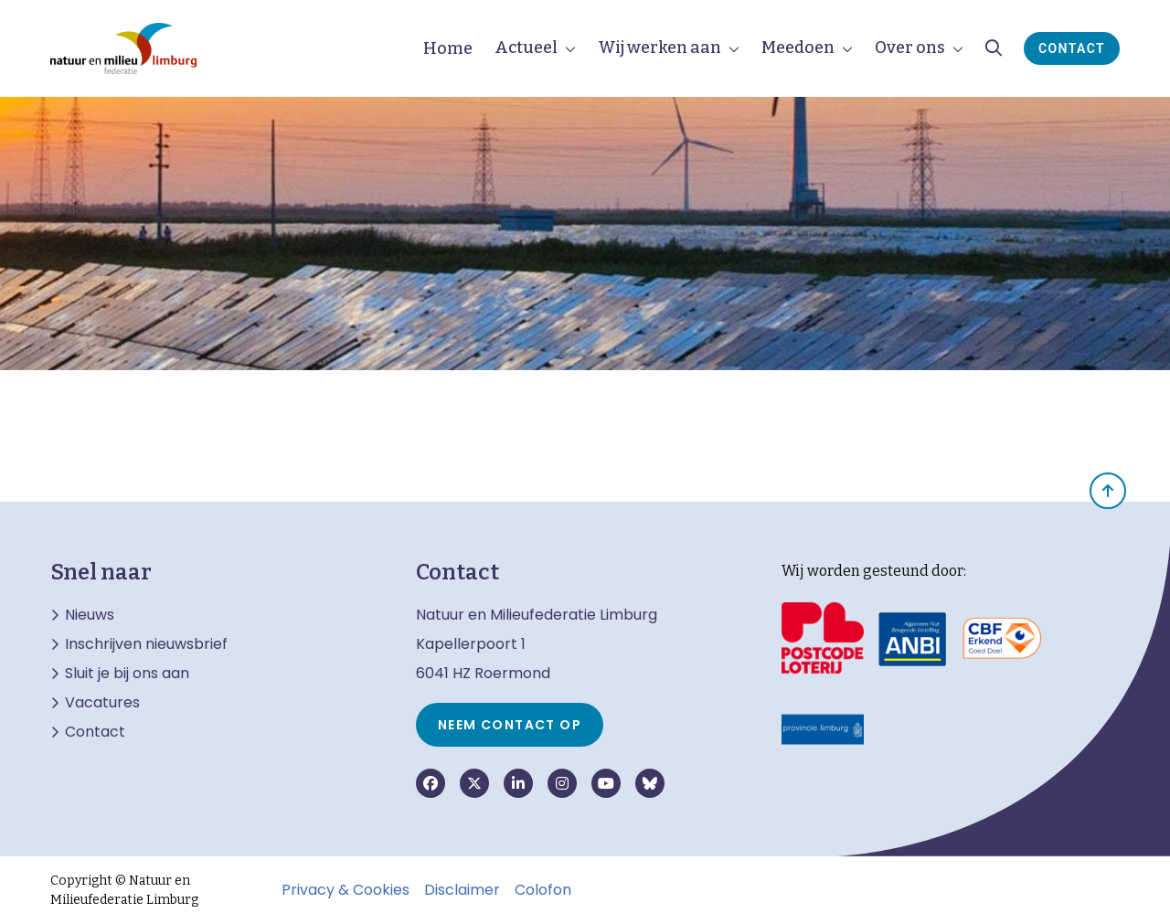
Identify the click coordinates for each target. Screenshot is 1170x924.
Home (448, 48)
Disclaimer (462, 890)
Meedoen (798, 47)
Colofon (543, 890)
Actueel (526, 47)
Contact (1071, 48)
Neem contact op (509, 725)
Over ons (910, 47)
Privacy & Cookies (346, 890)
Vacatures (102, 703)
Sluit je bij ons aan (127, 673)
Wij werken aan (659, 47)
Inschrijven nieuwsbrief (146, 644)
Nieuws (89, 615)
